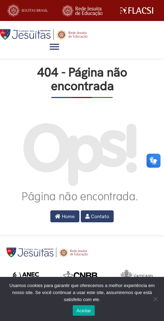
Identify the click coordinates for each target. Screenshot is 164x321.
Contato (97, 216)
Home (65, 216)
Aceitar (83, 310)
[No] (155, 298)
